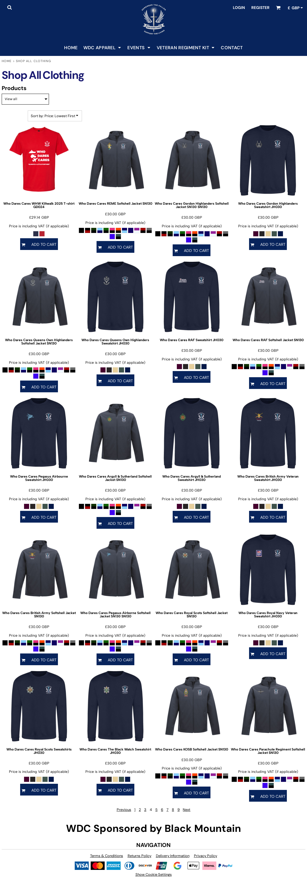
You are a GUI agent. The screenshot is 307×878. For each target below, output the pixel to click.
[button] (9, 7)
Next (186, 809)
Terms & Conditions (106, 855)
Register (260, 7)
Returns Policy (139, 855)
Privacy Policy (205, 855)
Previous (124, 809)
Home (6, 61)
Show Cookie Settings (153, 874)
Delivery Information (172, 855)
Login (239, 7)
